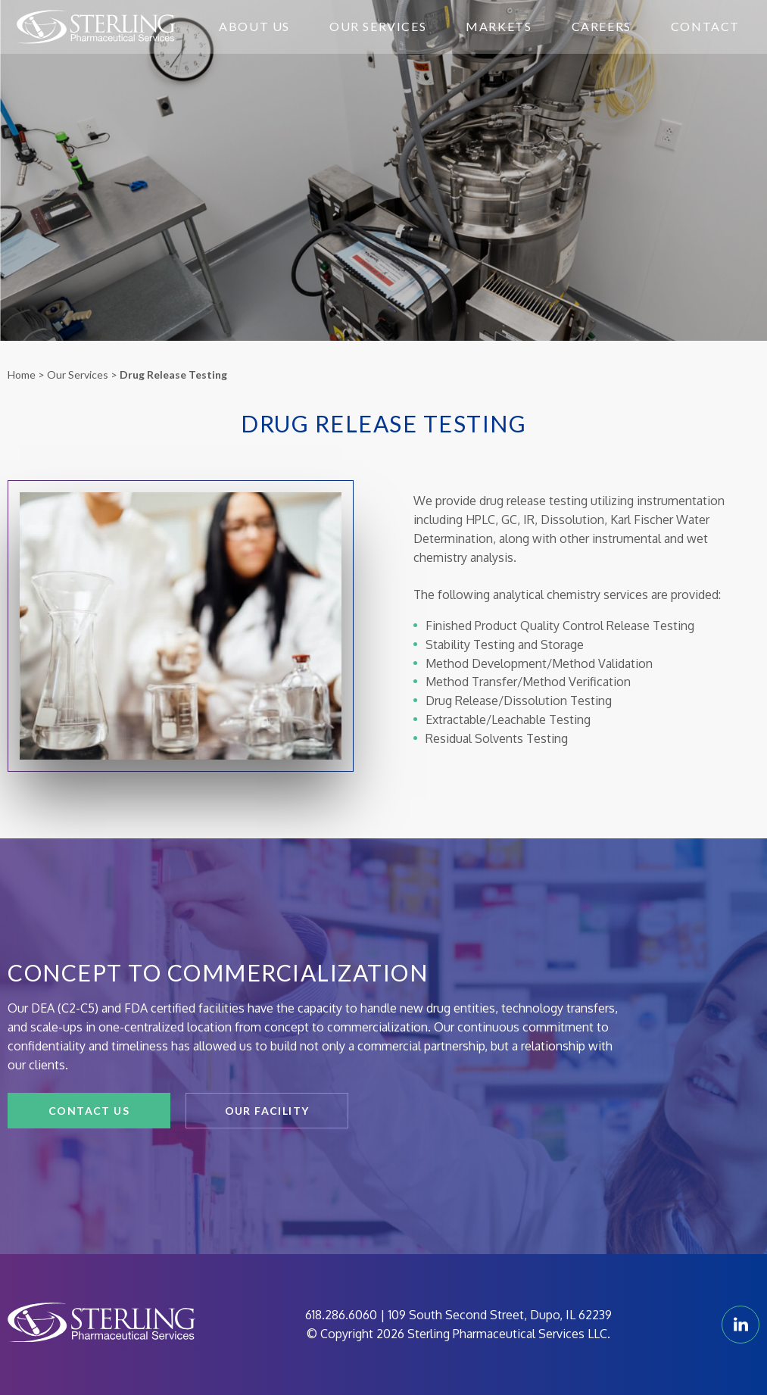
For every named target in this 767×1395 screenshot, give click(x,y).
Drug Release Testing (173, 374)
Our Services (377, 26)
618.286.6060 (341, 1314)
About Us (254, 26)
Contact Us (88, 1110)
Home (22, 374)
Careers (601, 26)
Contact (705, 26)
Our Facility (267, 1110)
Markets (499, 26)
